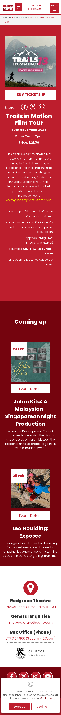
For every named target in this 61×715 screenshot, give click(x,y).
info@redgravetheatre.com (30, 622)
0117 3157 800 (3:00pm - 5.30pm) (30, 638)
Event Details (30, 388)
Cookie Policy (48, 698)
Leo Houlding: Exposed (30, 532)
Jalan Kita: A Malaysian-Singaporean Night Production (30, 412)
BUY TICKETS (30, 94)
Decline (41, 707)
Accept (19, 707)
